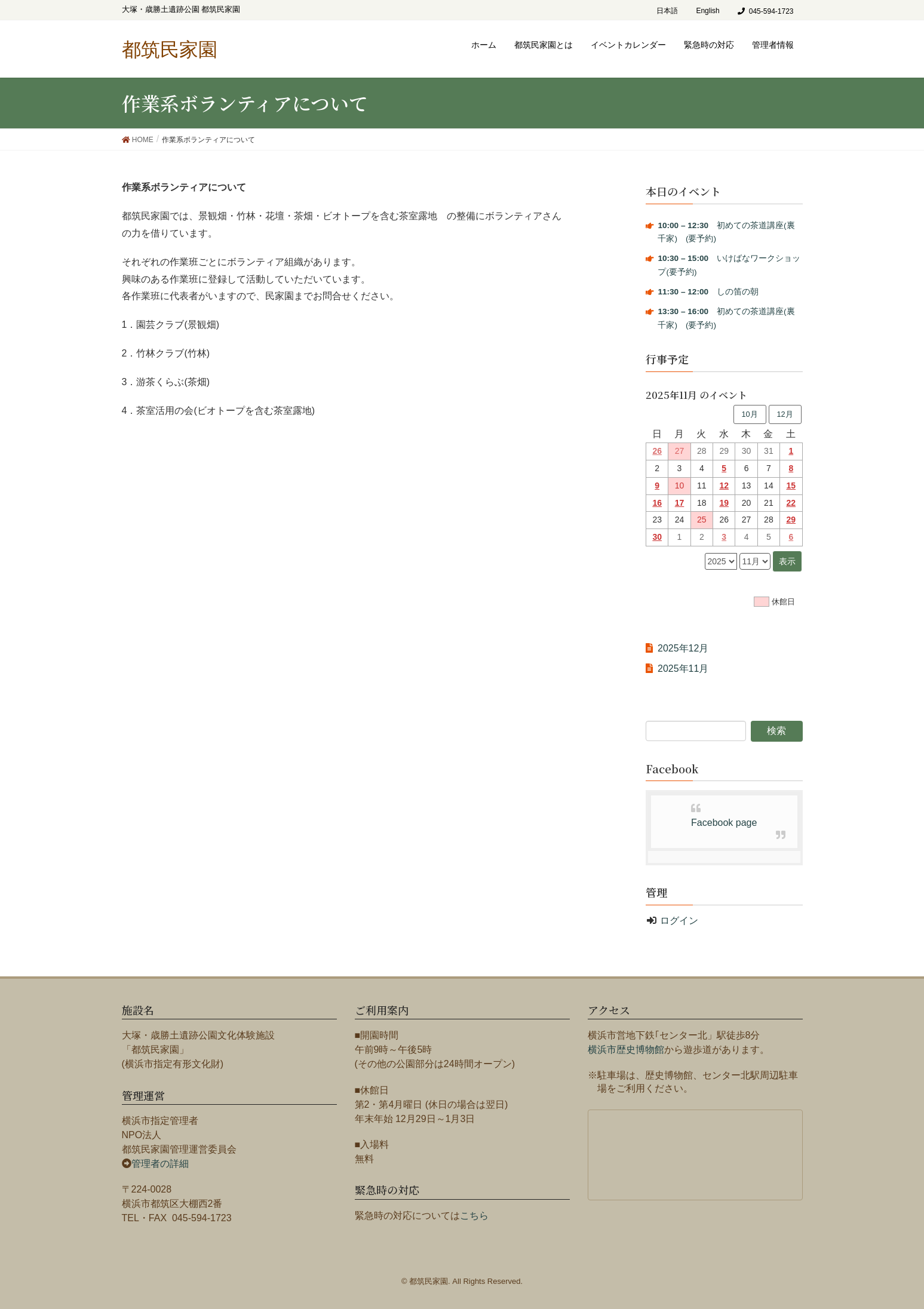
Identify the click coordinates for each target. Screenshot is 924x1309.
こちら (474, 1215)
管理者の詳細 (160, 1164)
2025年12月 (683, 648)
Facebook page (724, 823)
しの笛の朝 (708, 291)
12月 (784, 414)
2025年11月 (683, 668)
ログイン (679, 920)
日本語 (667, 11)
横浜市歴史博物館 (626, 1049)
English (707, 11)
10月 (749, 414)
